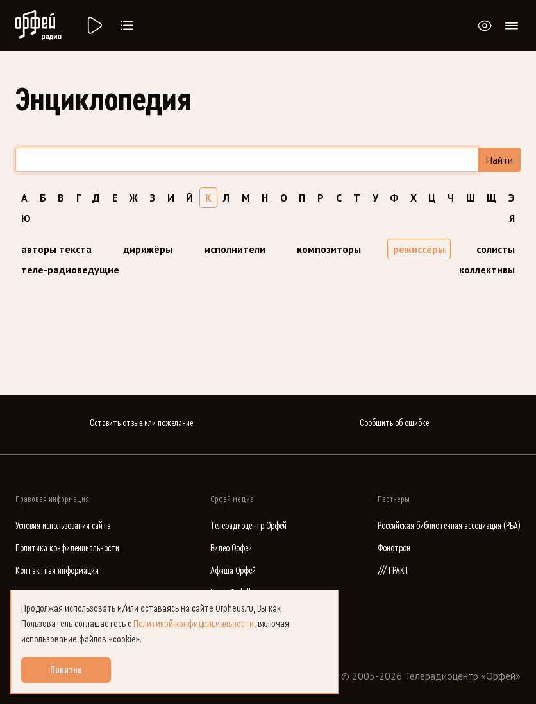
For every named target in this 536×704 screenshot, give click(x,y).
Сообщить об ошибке (394, 423)
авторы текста (56, 249)
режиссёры (419, 249)
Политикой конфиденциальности (193, 624)
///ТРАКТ (394, 571)
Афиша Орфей (233, 571)
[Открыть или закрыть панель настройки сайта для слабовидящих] (485, 26)
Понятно (66, 670)
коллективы (487, 269)
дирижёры (147, 249)
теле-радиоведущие (70, 269)
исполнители (235, 249)
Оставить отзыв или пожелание (141, 423)
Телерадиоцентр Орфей (248, 526)
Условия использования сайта (63, 526)
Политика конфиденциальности (67, 548)
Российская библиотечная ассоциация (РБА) (449, 526)
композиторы (329, 249)
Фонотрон (394, 548)
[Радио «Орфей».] (93, 25)
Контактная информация (57, 571)
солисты (495, 249)
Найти (499, 159)
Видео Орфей (231, 548)
